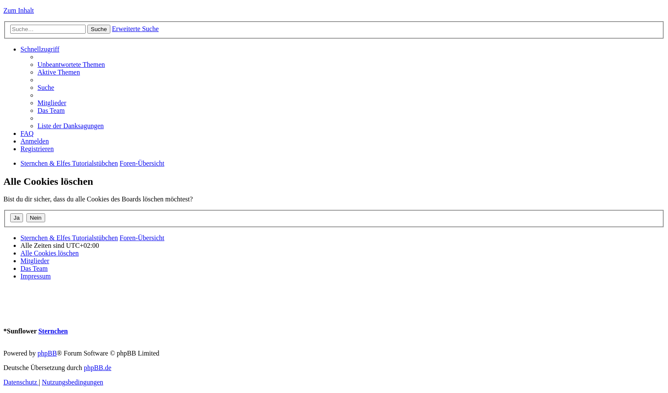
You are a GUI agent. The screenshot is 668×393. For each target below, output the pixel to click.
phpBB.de (97, 367)
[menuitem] (71, 64)
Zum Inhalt (18, 10)
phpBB (47, 353)
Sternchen (53, 331)
